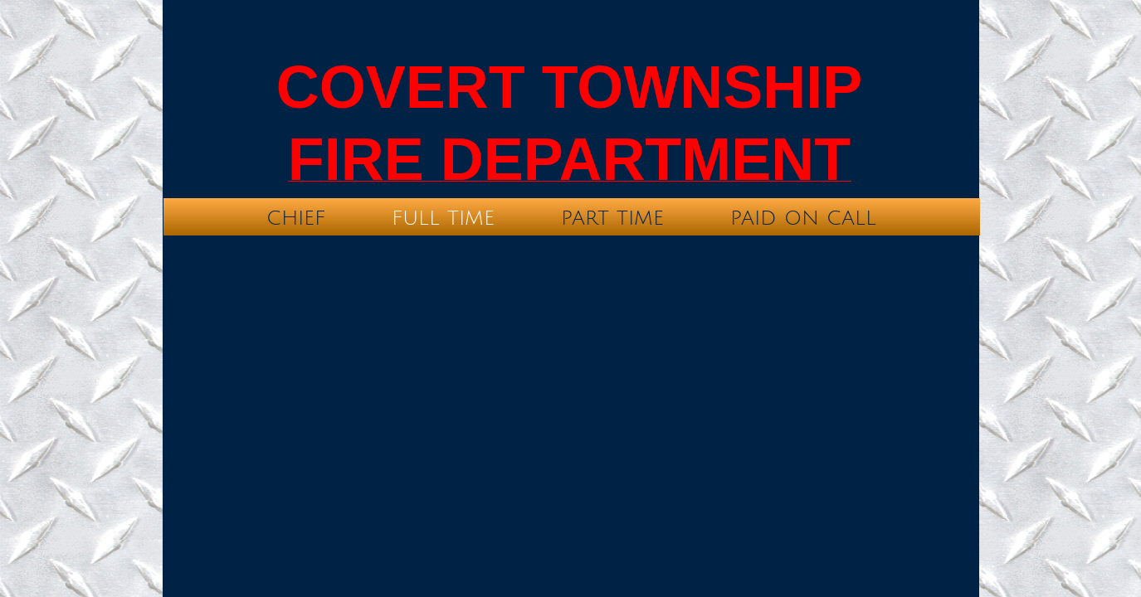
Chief (295, 218)
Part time (612, 218)
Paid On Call (803, 218)
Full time (443, 218)
